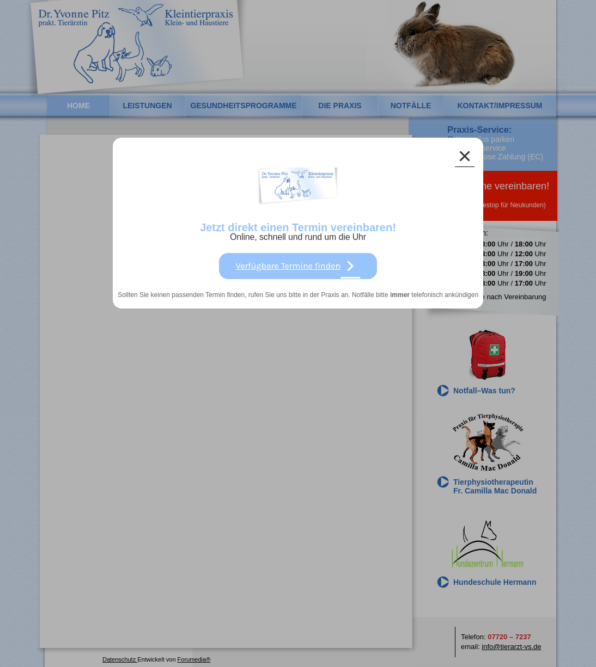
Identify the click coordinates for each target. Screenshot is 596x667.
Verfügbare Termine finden (298, 266)
